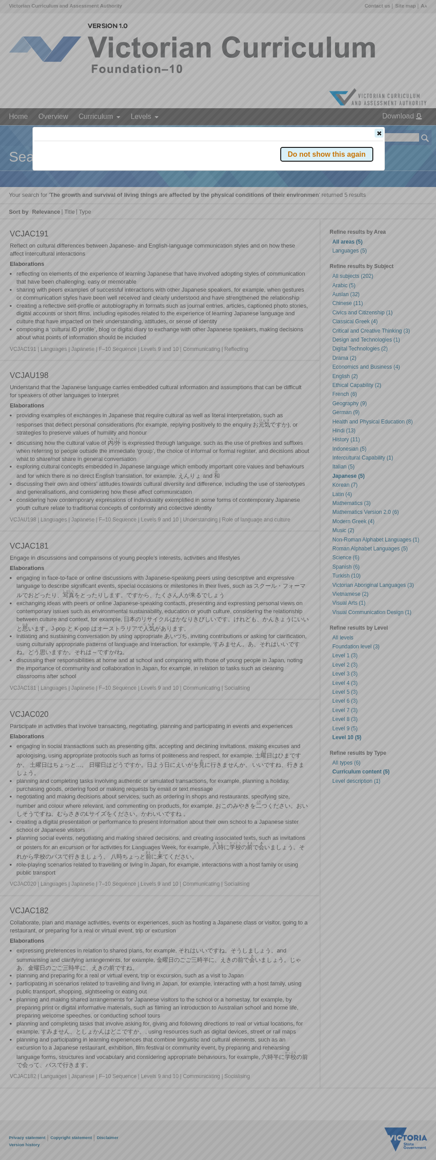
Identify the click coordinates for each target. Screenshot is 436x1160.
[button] (379, 133)
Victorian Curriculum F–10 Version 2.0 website (135, 183)
